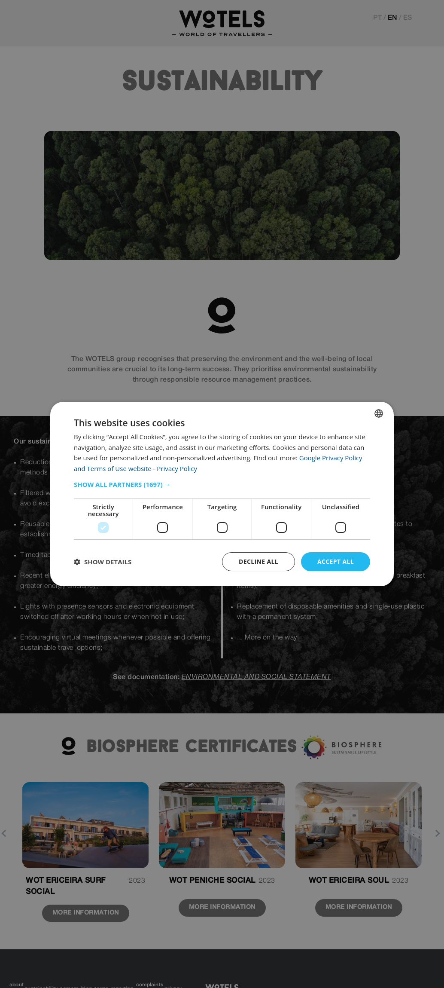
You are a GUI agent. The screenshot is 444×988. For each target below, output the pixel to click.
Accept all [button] (335, 561)
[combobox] (378, 413)
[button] (222, 484)
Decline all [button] (258, 561)
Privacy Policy (177, 468)
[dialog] (222, 493)
